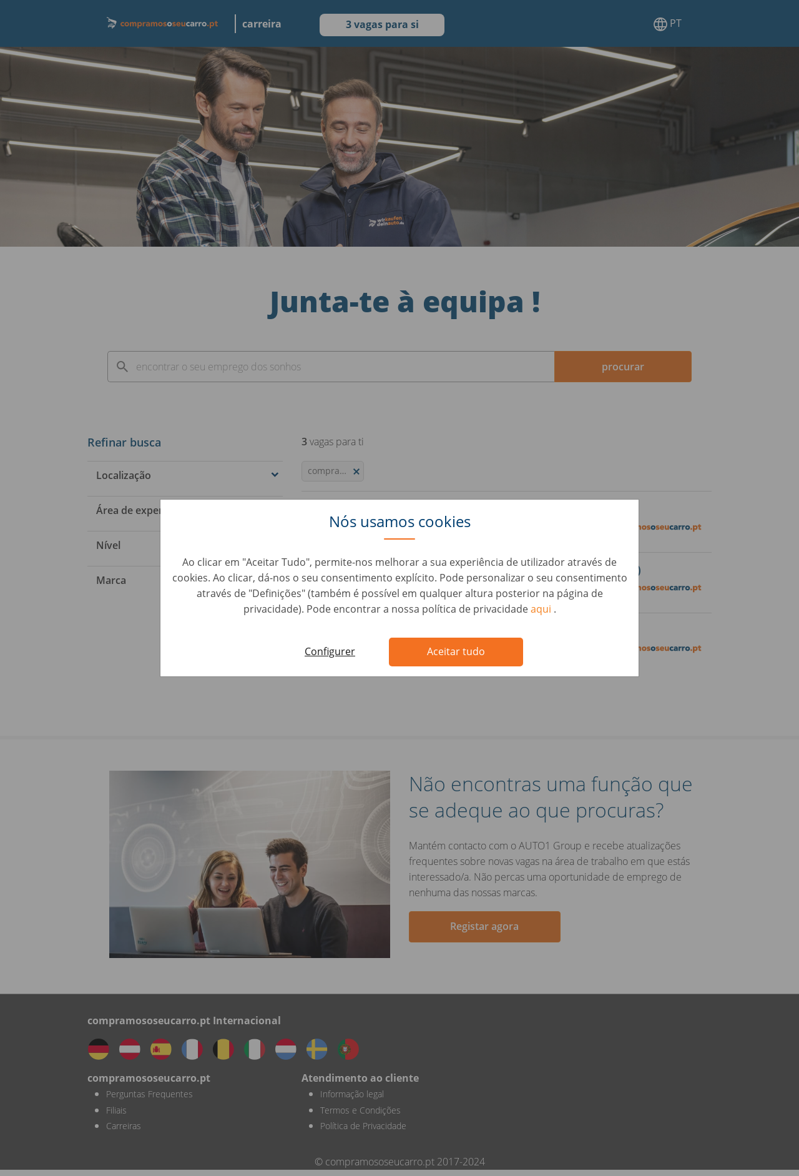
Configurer (330, 651)
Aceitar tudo (456, 651)
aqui (542, 609)
